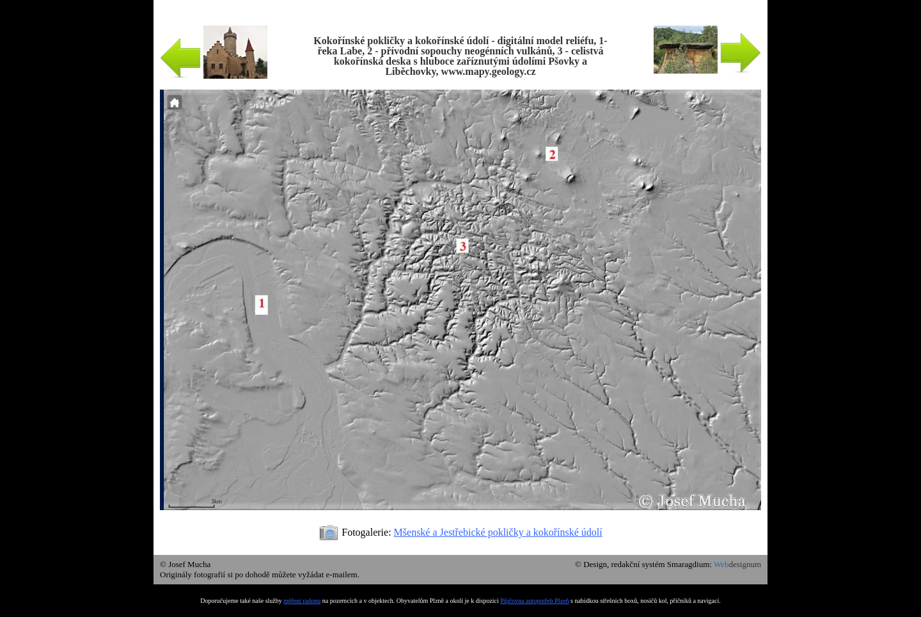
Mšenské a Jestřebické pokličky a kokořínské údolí (498, 532)
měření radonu (301, 600)
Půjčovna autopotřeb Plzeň (534, 600)
